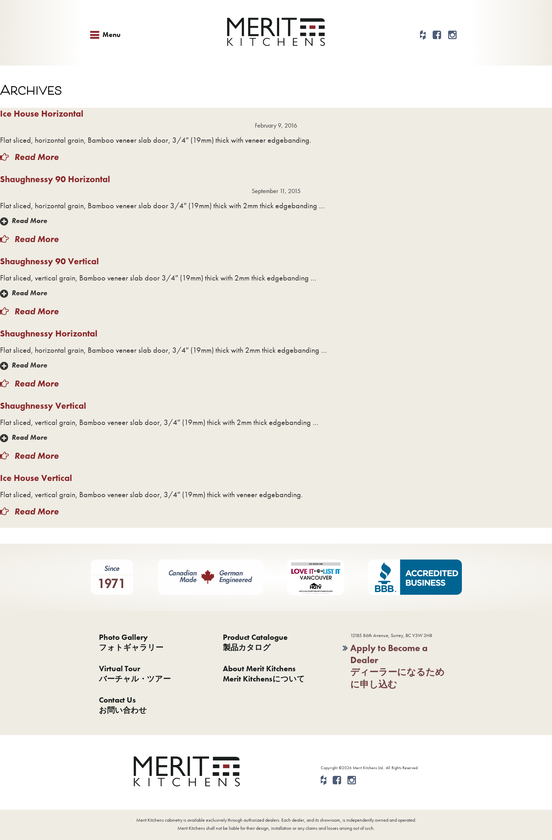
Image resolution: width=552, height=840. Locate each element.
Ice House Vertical (36, 478)
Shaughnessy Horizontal (49, 333)
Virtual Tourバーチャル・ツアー (135, 673)
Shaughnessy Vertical (43, 406)
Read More (35, 157)
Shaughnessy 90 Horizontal (55, 179)
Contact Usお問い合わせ (123, 705)
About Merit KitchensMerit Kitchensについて (264, 673)
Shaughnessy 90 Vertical (49, 261)
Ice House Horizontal (41, 113)
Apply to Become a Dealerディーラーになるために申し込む (397, 666)
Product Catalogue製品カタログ (255, 642)
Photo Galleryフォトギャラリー (131, 642)
